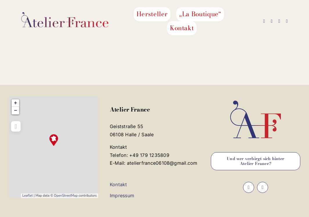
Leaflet (27, 195)
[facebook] (264, 21)
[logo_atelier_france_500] (64, 14)
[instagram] (271, 21)
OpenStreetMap (66, 195)
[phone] (287, 21)
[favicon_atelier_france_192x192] (255, 99)
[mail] (279, 21)
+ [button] (15, 103)
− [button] (15, 110)
